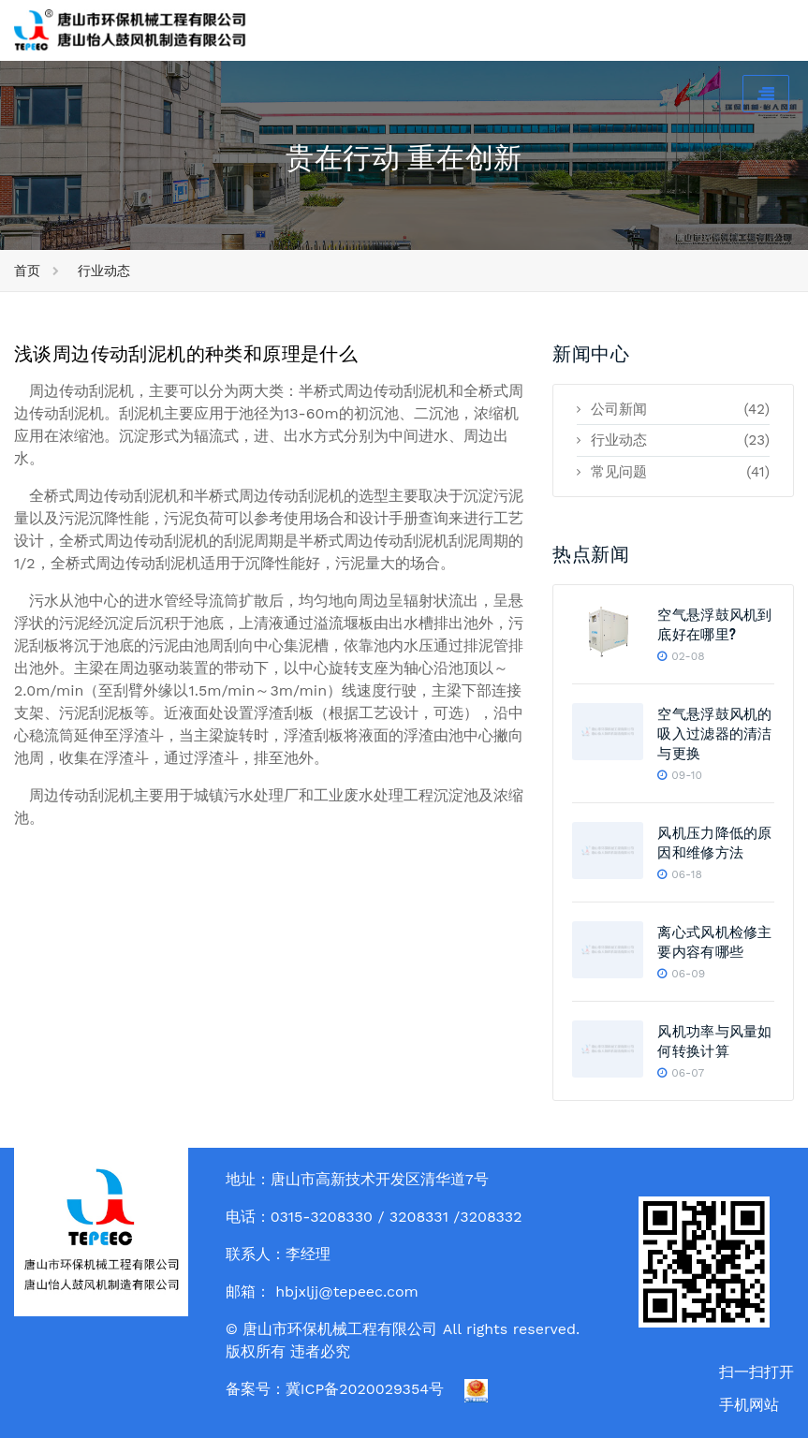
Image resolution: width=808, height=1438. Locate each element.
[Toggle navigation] (765, 93)
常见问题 (673, 472)
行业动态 (104, 270)
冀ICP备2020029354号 (365, 1389)
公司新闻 (673, 409)
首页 (27, 270)
